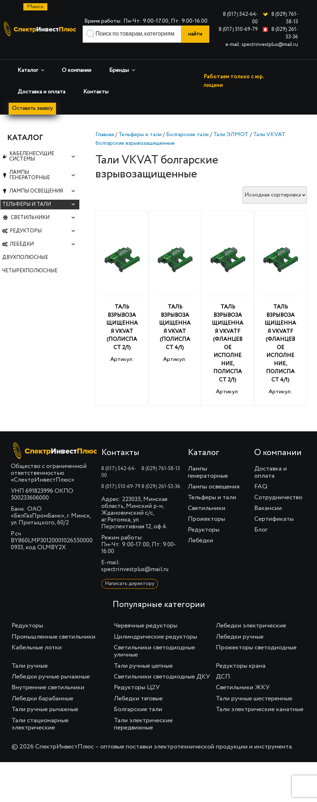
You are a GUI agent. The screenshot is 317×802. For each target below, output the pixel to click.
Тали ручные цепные (143, 666)
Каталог (32, 70)
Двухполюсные (25, 271)
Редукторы (43, 242)
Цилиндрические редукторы (155, 637)
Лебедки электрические (251, 626)
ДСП (223, 677)
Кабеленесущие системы (42, 158)
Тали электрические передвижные (143, 724)
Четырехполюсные (29, 286)
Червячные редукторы (145, 626)
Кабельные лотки (36, 648)
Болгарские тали (187, 135)
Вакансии (268, 508)
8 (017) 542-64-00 (118, 472)
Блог (260, 530)
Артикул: (122, 293)
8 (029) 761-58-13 (160, 469)
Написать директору (129, 584)
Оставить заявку (33, 109)
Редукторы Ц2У (137, 688)
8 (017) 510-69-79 (238, 29)
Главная (104, 135)
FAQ (260, 487)
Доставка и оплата (41, 92)
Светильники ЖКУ (243, 688)
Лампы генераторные (42, 180)
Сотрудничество (278, 498)
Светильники (43, 227)
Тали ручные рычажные (44, 709)
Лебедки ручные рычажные (50, 677)
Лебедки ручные (240, 637)
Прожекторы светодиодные (256, 648)
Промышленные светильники (53, 637)
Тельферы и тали (140, 135)
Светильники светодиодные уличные (154, 651)
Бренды (122, 70)
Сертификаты (274, 519)
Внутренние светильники (47, 688)
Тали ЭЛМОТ (230, 135)
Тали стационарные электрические (40, 724)
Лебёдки (43, 257)
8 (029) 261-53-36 (160, 487)
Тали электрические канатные (259, 709)
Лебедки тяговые (138, 699)
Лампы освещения (42, 198)
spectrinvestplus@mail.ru (134, 570)
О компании (76, 70)
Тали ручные (29, 666)
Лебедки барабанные (42, 699)
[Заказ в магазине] (275, 195)
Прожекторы (206, 519)
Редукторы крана (241, 666)
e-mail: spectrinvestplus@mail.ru (261, 44)
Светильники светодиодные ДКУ (162, 677)
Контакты (95, 92)
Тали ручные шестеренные (254, 699)
